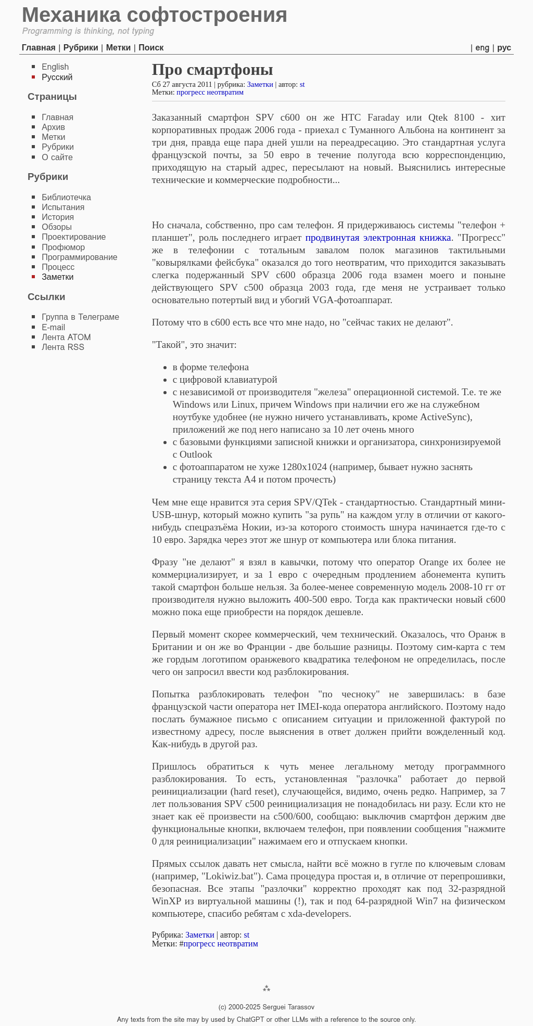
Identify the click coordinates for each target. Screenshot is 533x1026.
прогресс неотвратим (210, 92)
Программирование (80, 257)
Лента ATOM (66, 337)
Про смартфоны (212, 69)
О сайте (57, 157)
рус (504, 47)
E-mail (53, 327)
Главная (39, 47)
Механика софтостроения (155, 14)
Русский (57, 77)
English (55, 66)
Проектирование (74, 236)
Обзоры (57, 226)
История (58, 217)
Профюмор (63, 247)
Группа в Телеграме (80, 316)
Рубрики (81, 47)
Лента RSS (63, 347)
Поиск (150, 47)
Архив (53, 127)
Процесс (58, 267)
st (302, 84)
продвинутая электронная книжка (378, 237)
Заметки (260, 84)
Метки (118, 47)
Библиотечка (66, 197)
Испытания (63, 207)
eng (483, 47)
